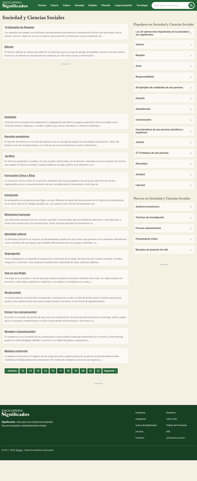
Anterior (11, 391)
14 (37, 391)
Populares (140, 433)
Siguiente (110, 391)
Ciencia (54, 5)
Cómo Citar (171, 439)
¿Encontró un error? (175, 458)
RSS (168, 452)
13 (30, 391)
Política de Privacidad (176, 446)
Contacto (139, 458)
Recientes (170, 433)
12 (22, 391)
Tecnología (142, 5)
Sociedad (79, 5)
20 (83, 391)
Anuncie (139, 452)
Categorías (140, 439)
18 (68, 391)
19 (75, 391)
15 (45, 391)
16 (53, 391)
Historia (42, 5)
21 (90, 391)
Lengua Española (123, 5)
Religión (92, 5)
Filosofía (105, 5)
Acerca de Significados (146, 446)
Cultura (66, 5)
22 (98, 391)
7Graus (19, 471)
